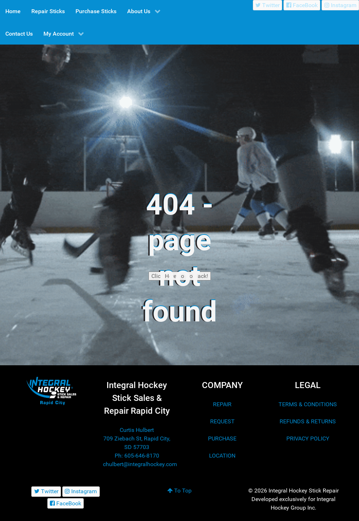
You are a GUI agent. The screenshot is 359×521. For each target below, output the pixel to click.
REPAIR (222, 404)
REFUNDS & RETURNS (308, 421)
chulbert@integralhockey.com (140, 464)
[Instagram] (340, 5)
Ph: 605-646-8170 (137, 455)
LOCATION (222, 455)
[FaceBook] (301, 5)
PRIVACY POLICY (307, 438)
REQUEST (222, 421)
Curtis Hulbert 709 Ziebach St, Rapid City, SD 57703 (136, 438)
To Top (179, 490)
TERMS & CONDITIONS (308, 404)
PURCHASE (222, 438)
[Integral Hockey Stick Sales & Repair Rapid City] (51, 391)
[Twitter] (267, 5)
